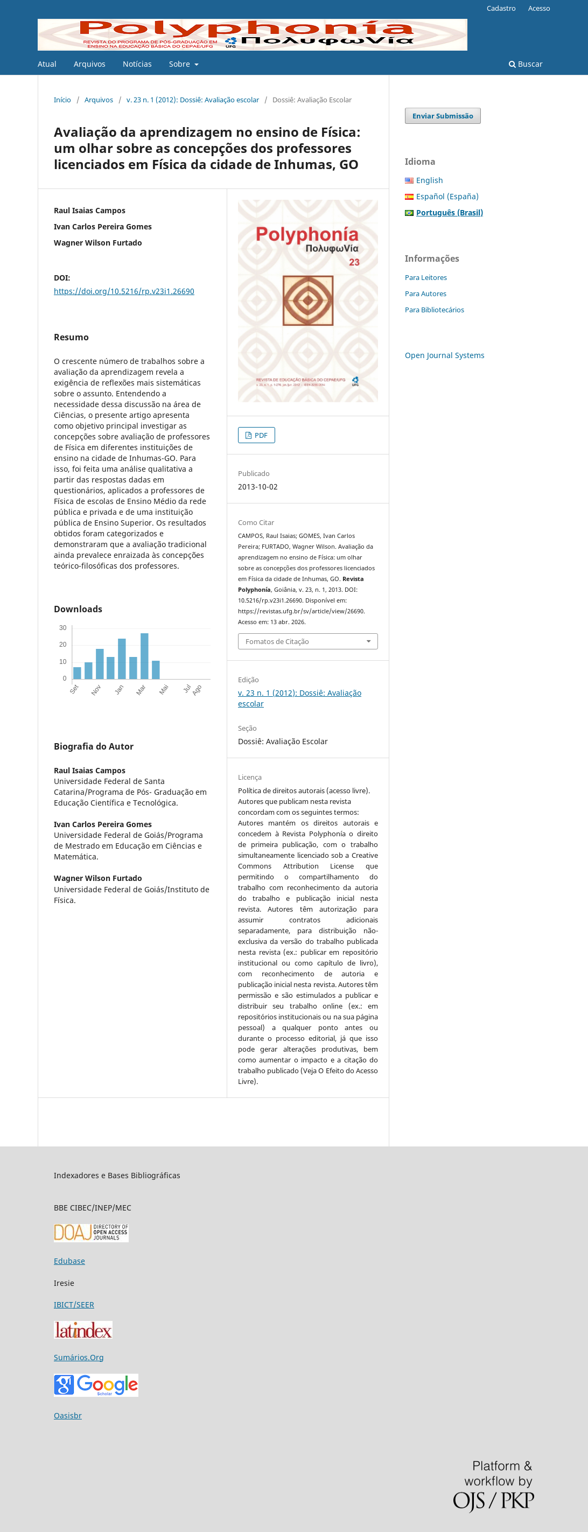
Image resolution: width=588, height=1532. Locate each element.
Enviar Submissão (442, 116)
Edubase (69, 1261)
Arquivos (90, 64)
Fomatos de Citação (277, 641)
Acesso (539, 8)
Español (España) (447, 196)
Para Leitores (426, 277)
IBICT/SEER (74, 1304)
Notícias (137, 64)
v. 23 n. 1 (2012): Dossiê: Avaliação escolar (193, 99)
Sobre (180, 64)
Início (62, 99)
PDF (260, 435)
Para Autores (425, 293)
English (429, 180)
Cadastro (501, 8)
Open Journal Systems (445, 355)
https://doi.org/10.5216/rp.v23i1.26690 (124, 291)
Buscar (526, 64)
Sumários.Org (79, 1357)
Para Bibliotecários (434, 309)
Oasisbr (68, 1415)
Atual (47, 64)
